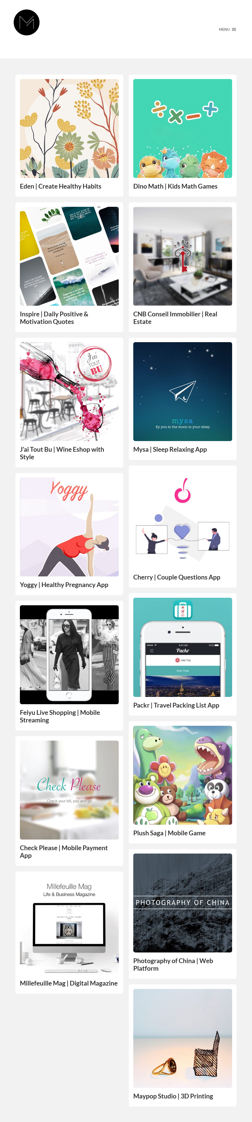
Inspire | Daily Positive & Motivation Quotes (54, 317)
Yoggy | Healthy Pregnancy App (64, 584)
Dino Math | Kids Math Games (175, 186)
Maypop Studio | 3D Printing (173, 1096)
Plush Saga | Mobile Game (169, 833)
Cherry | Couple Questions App (176, 577)
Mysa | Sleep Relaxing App (170, 449)
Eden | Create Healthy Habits (60, 186)
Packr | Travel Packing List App (176, 705)
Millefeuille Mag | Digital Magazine (69, 983)
